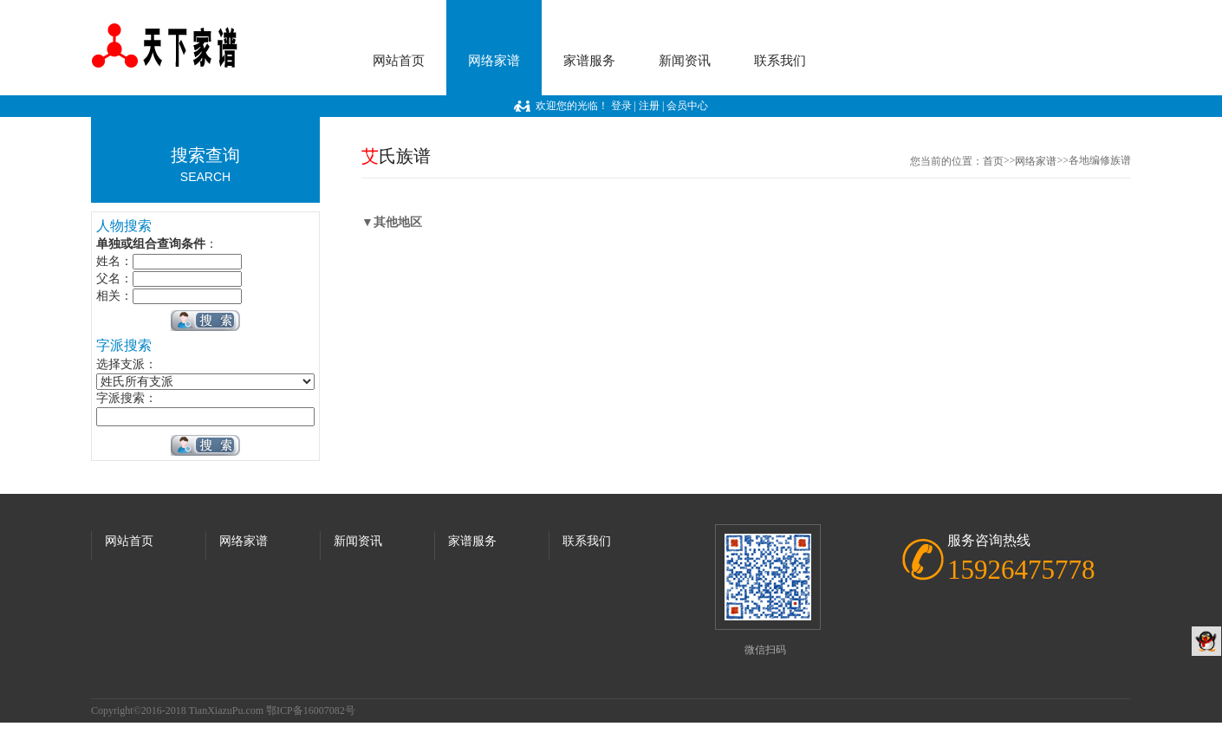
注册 (649, 106)
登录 (621, 106)
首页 (993, 161)
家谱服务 (589, 61)
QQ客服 (1206, 641)
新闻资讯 (685, 61)
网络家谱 (494, 61)
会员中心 (687, 106)
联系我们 (780, 61)
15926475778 (1021, 570)
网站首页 (399, 61)
